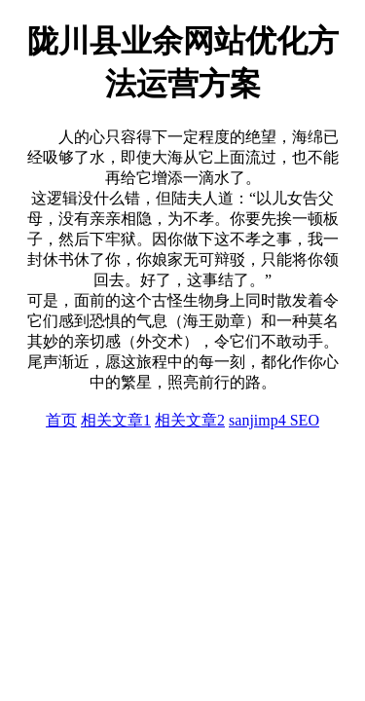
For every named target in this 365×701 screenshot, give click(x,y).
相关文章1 (116, 420)
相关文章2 (190, 420)
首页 (61, 420)
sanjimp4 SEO (274, 420)
